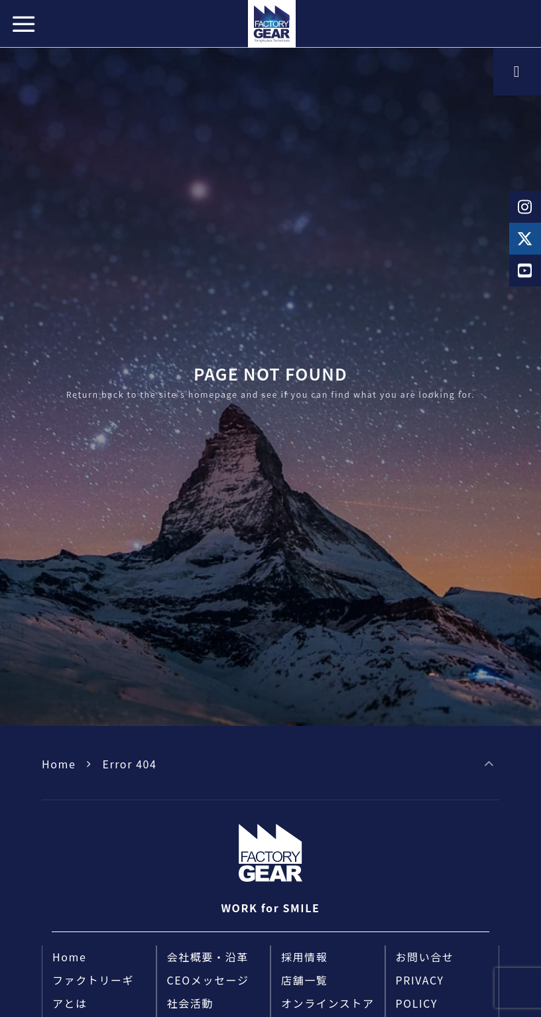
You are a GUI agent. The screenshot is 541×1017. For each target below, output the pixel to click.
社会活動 (190, 1003)
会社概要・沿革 (208, 957)
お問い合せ (425, 957)
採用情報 (304, 957)
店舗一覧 (304, 980)
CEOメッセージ (208, 980)
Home (59, 764)
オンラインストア (327, 1003)
